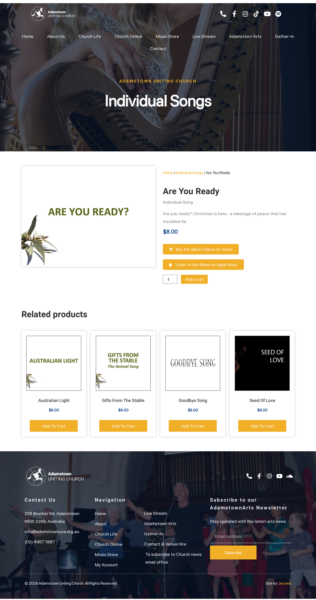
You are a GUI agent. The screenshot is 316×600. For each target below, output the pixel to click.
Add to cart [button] (54, 427)
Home (27, 36)
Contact (158, 48)
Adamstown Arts (245, 36)
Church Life (90, 36)
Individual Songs (158, 100)
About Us (56, 36)
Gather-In (284, 36)
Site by (271, 584)
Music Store (167, 36)
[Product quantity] (171, 280)
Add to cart (197, 280)
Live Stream (204, 36)
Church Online (128, 36)
